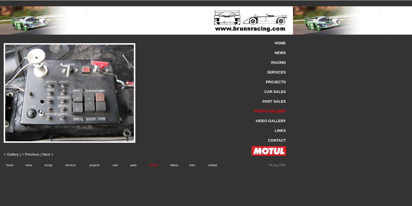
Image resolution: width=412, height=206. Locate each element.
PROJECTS (276, 82)
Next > (47, 154)
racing (48, 165)
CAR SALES (275, 92)
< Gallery (12, 154)
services (70, 165)
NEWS (280, 53)
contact (212, 165)
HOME (280, 43)
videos (174, 165)
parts (133, 165)
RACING (278, 62)
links (192, 165)
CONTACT (277, 140)
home (9, 165)
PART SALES (274, 101)
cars (115, 165)
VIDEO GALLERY (270, 121)
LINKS (280, 130)
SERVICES (276, 72)
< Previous (30, 154)
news (28, 165)
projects (95, 165)
